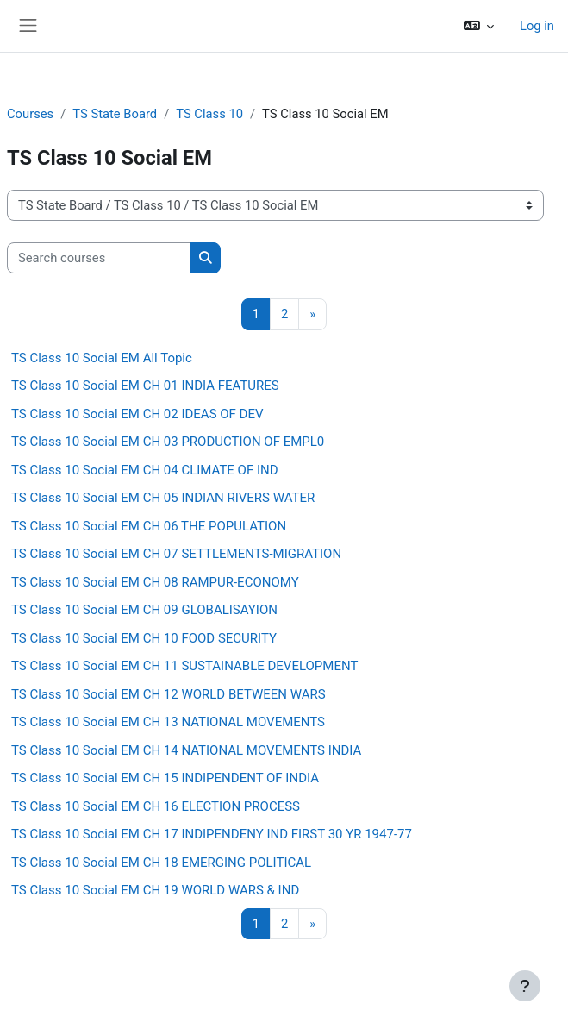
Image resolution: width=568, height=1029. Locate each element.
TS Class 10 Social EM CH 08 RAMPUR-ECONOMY (155, 582)
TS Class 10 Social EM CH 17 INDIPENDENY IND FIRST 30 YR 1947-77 (211, 834)
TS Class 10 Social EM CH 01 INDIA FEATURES (145, 385)
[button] (479, 25)
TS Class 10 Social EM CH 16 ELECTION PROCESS (155, 806)
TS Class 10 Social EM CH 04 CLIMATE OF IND (144, 470)
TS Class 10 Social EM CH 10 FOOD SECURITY (144, 638)
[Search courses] (98, 257)
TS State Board (114, 114)
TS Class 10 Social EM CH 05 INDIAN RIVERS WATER (163, 497)
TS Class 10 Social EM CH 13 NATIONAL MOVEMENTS (168, 722)
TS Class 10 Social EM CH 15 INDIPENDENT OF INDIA (165, 778)
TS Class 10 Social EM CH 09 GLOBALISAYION (144, 610)
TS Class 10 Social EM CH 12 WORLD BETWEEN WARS (168, 694)
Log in (537, 26)
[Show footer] (524, 985)
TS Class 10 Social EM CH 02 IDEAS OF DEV (137, 414)
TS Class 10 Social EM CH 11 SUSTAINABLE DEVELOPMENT (184, 666)
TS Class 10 (209, 114)
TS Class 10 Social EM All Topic (101, 358)
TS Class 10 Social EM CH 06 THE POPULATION (148, 526)
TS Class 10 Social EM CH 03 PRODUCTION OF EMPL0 (167, 441)
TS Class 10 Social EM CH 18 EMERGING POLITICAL (161, 862)
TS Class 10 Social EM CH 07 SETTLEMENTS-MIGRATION (176, 554)
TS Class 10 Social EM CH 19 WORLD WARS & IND (155, 890)
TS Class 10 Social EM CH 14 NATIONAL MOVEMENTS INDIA (186, 750)
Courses (30, 114)
